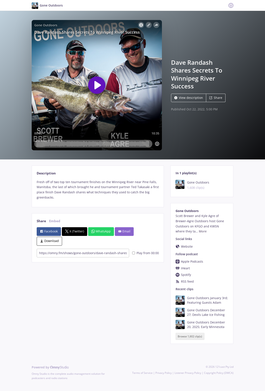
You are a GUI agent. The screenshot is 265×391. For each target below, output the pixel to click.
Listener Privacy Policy (187, 373)
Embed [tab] (54, 221)
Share (215, 98)
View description (188, 98)
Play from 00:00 (145, 253)
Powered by (50, 367)
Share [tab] (41, 221)
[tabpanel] (98, 189)
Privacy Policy (163, 373)
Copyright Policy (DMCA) (219, 373)
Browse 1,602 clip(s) (190, 336)
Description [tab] (46, 173)
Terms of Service (142, 373)
